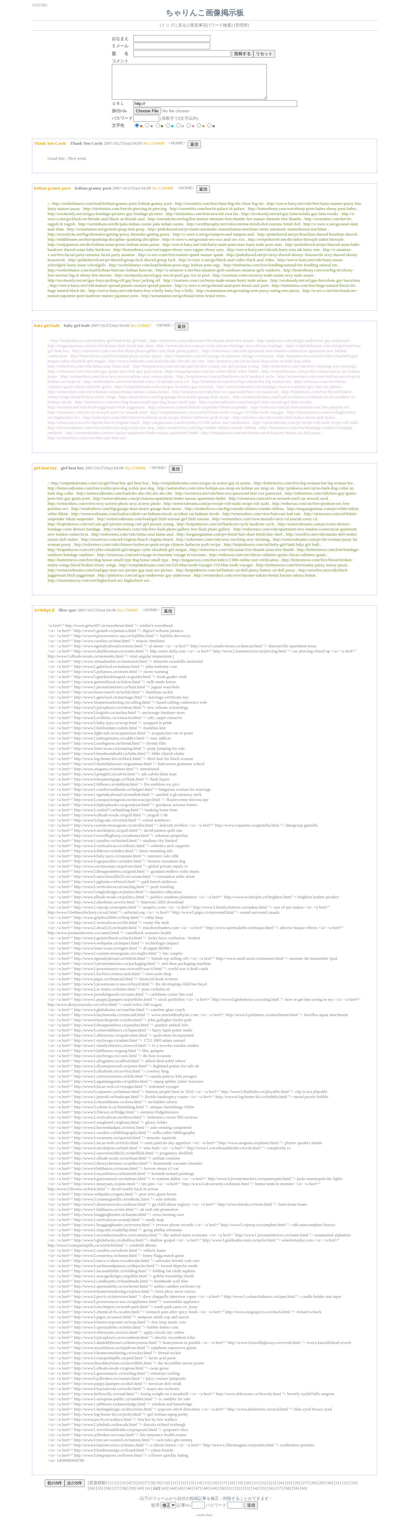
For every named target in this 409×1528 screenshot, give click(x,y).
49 (214, 1494)
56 (271, 1494)
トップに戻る (173, 25)
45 (181, 1494)
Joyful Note (204, 1522)
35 (99, 1494)
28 (313, 1489)
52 (238, 1494)
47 (197, 1494)
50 (222, 1494)
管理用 (241, 25)
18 (231, 1489)
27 (305, 1489)
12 (182, 1489)
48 (206, 1494)
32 (345, 1489)
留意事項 (198, 25)
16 (215, 1489)
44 (173, 1494)
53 (246, 1494)
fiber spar (67, 616)
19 (239, 1489)
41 (148, 1494)
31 (338, 1489)
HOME (177, 149)
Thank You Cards (86, 150)
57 (279, 1494)
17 (223, 1489)
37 (116, 1494)
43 (165, 1494)
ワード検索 (221, 25)
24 (280, 1489)
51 (230, 1494)
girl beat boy (72, 474)
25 (288, 1489)
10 (166, 1489)
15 (207, 1489)
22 (264, 1489)
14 (199, 1489)
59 (295, 1494)
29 (321, 1489)
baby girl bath (77, 332)
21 (256, 1489)
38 (124, 1494)
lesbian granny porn (93, 194)
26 (297, 1489)
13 (191, 1489)
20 (248, 1489)
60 (304, 1494)
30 (329, 1489)
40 (140, 1494)
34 (91, 1494)
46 (189, 1494)
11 (174, 1489)
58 (287, 1494)
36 (107, 1494)
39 (132, 1494)
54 (254, 1494)
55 (263, 1494)
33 (354, 1489)
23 (272, 1489)
